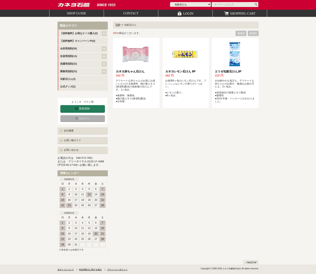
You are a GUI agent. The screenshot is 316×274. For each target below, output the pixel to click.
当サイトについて (65, 269)
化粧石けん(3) (68, 79)
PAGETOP (252, 262)
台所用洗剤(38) (68, 48)
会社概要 (69, 130)
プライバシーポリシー (117, 269)
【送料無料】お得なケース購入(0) (79, 33)
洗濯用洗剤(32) (68, 63)
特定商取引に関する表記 (90, 269)
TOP (117, 24)
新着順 (253, 33)
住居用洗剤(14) (68, 56)
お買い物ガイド (72, 140)
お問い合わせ (71, 150)
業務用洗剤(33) (68, 71)
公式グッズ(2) (68, 86)
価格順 (241, 33)
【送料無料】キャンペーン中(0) (77, 40)
